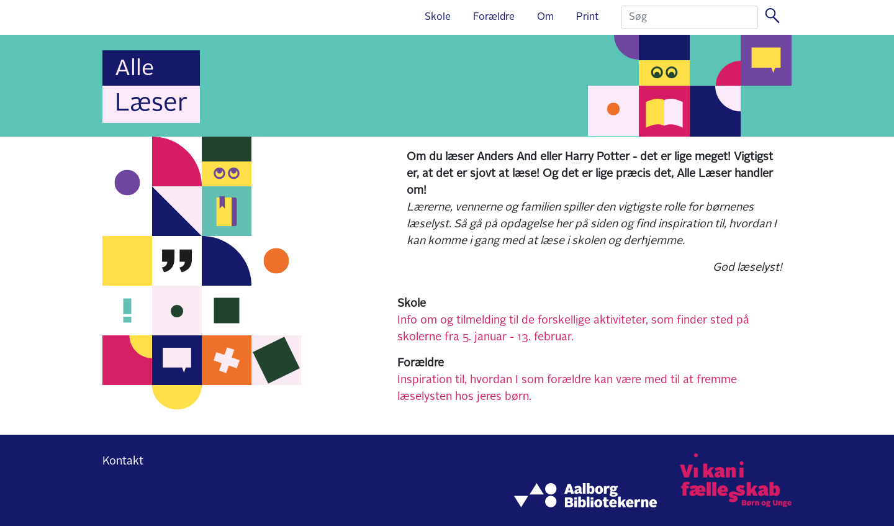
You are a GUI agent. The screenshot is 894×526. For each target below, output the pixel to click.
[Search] (689, 17)
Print (587, 17)
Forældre (494, 17)
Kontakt (122, 461)
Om (545, 17)
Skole (438, 17)
